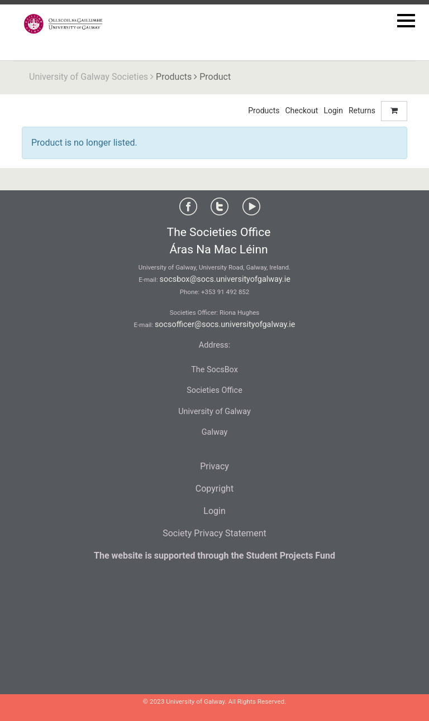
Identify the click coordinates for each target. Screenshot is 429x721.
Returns (362, 110)
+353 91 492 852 (225, 292)
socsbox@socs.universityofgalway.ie (225, 279)
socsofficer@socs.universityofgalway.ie (225, 324)
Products (174, 76)
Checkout (301, 110)
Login (333, 110)
